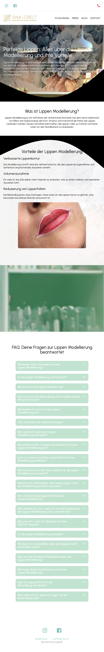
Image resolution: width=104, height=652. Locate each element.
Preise (75, 18)
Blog (85, 18)
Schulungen (62, 18)
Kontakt (96, 18)
